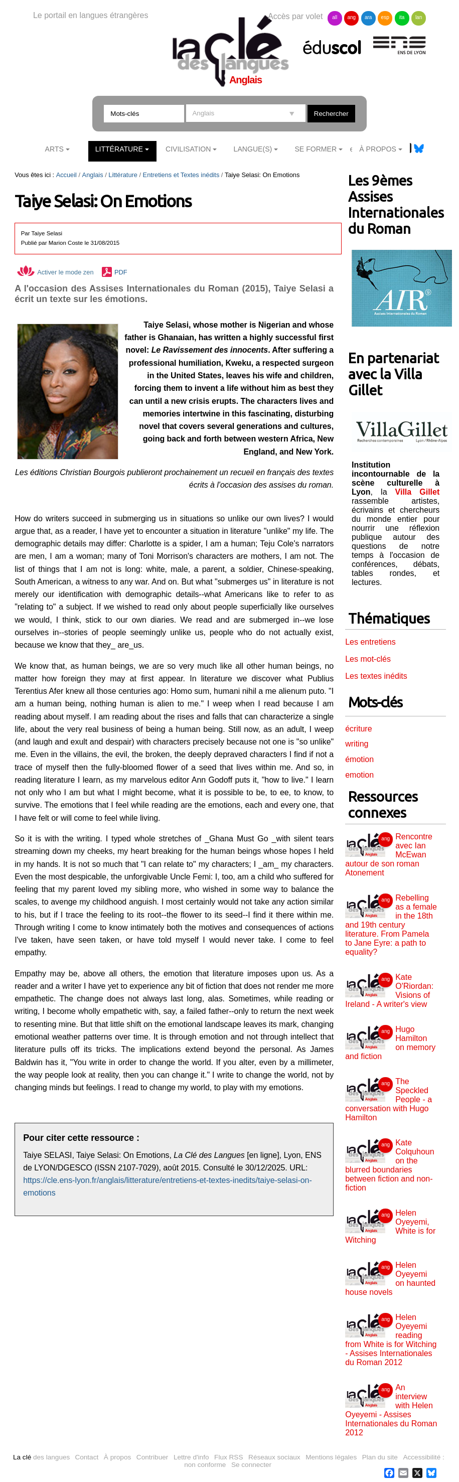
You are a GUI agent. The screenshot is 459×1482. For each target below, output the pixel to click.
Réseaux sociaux (274, 1457)
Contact (86, 1457)
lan (418, 17)
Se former (315, 149)
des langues (41, 1457)
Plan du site (380, 1457)
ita (402, 17)
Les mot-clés (368, 659)
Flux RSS (228, 1457)
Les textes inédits (376, 676)
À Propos (377, 149)
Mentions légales (331, 1457)
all (334, 17)
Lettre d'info (191, 1457)
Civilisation (188, 149)
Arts (54, 149)
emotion (359, 775)
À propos (117, 1457)
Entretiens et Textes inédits (181, 175)
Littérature (119, 149)
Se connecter (251, 1464)
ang (351, 17)
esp (385, 17)
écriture (358, 728)
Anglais (92, 175)
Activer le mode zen (55, 272)
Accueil (66, 175)
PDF (120, 272)
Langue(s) (253, 149)
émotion (359, 759)
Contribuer (152, 1457)
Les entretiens (370, 642)
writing (356, 743)
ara (368, 17)
